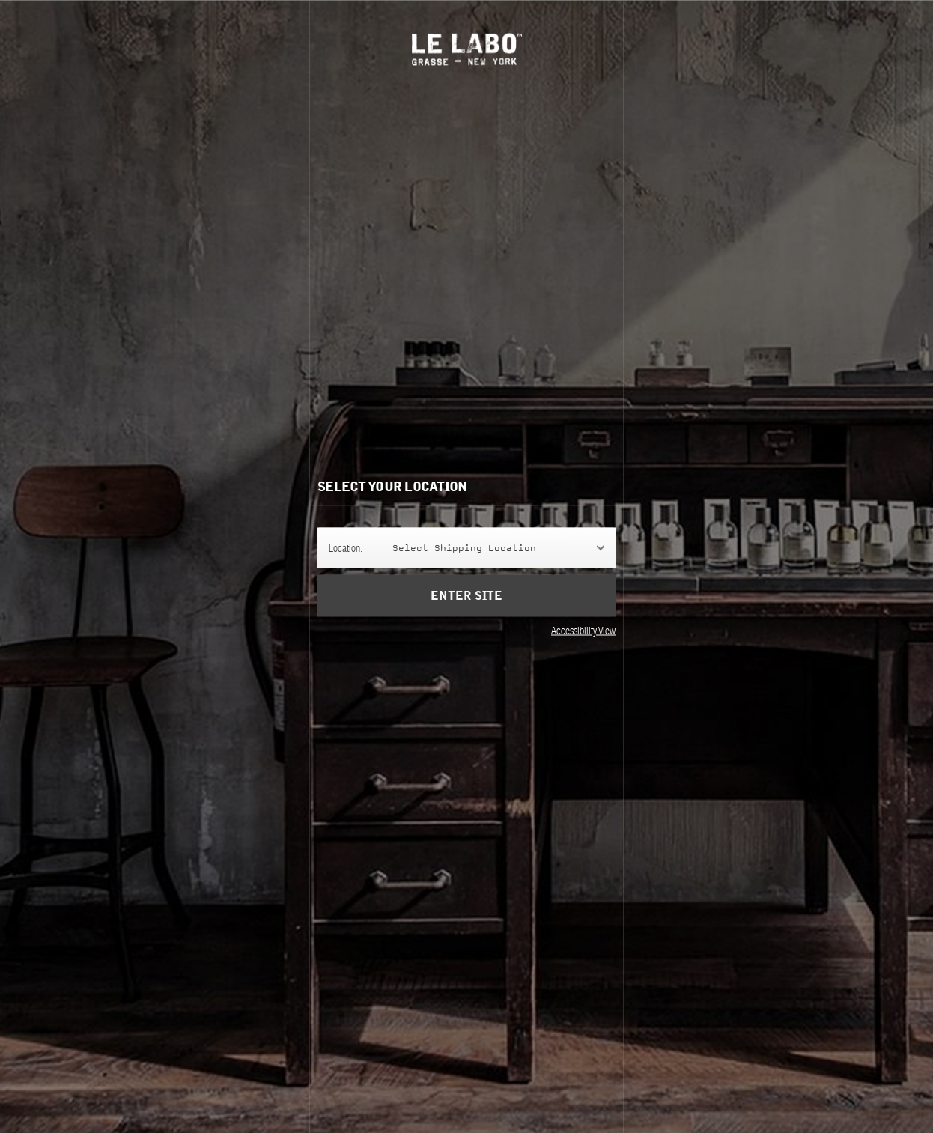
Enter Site (466, 596)
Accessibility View (583, 631)
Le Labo (467, 49)
